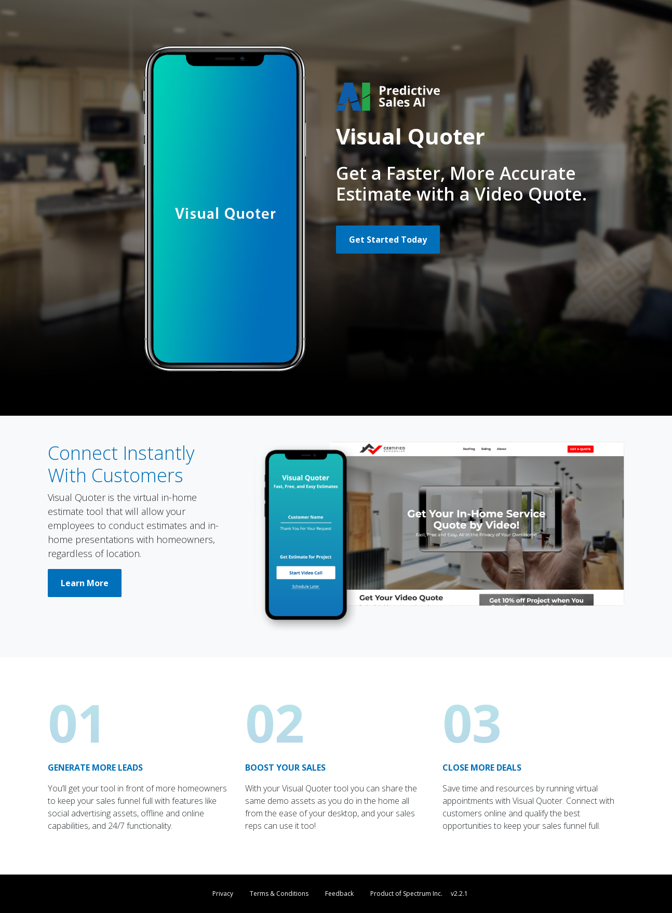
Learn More (85, 583)
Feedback (339, 893)
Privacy (222, 893)
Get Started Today (388, 239)
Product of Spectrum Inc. (406, 893)
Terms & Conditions (279, 893)
